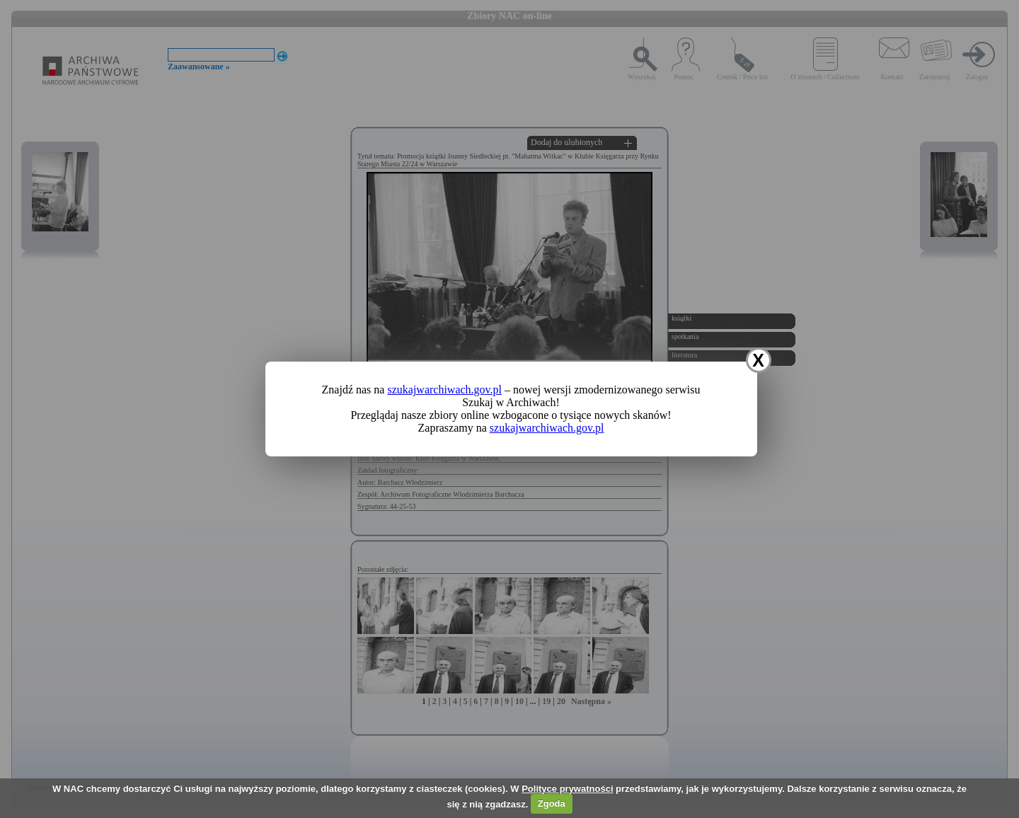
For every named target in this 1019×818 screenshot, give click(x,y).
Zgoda (551, 803)
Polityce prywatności (567, 788)
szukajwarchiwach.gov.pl (444, 390)
